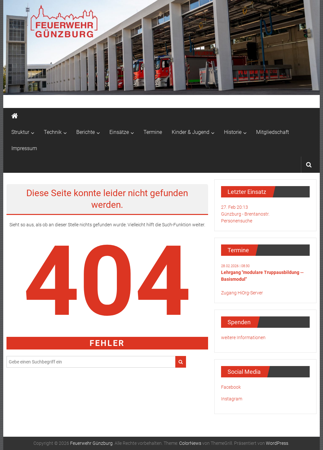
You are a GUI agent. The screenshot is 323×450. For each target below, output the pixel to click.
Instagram (231, 398)
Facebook (231, 387)
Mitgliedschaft (272, 132)
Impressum (24, 148)
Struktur (20, 132)
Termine (152, 132)
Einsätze (119, 132)
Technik (53, 132)
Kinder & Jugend (190, 132)
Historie (233, 132)
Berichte (85, 132)
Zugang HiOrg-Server (242, 292)
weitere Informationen (243, 337)
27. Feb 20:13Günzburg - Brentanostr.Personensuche (245, 214)
